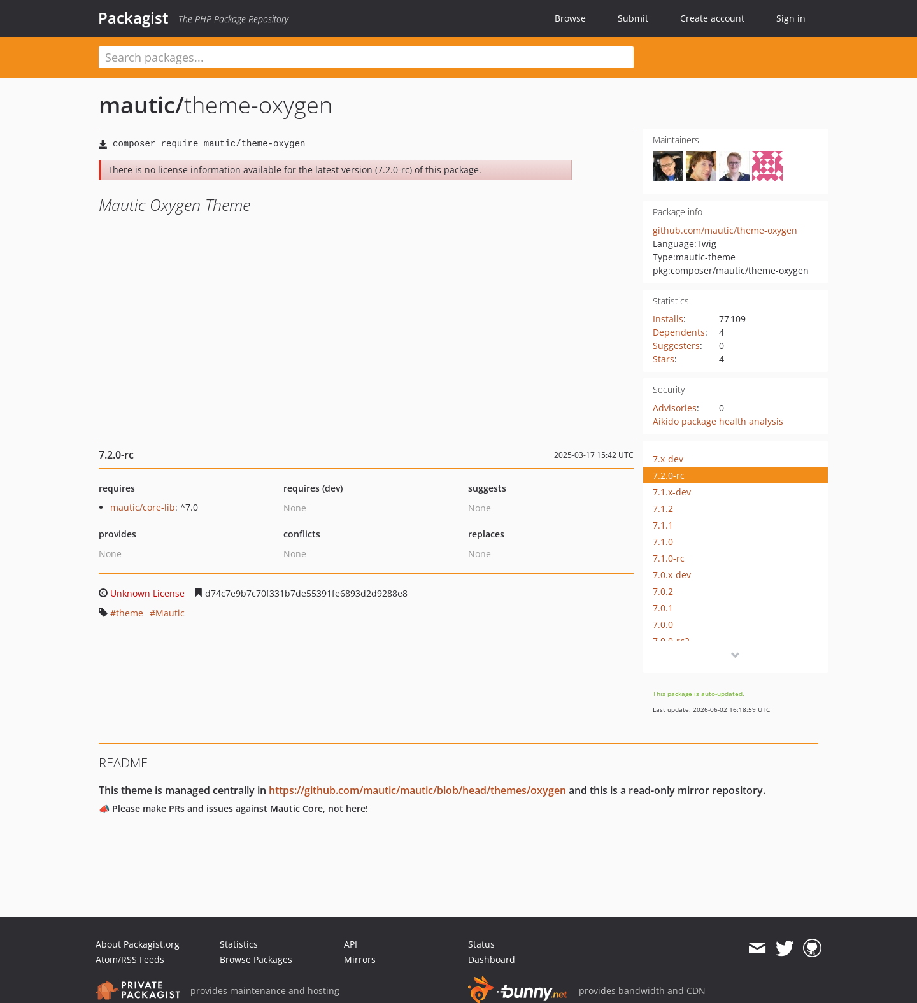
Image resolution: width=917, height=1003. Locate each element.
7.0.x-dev (672, 575)
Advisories (675, 408)
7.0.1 (663, 608)
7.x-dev (668, 459)
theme (129, 613)
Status (481, 944)
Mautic (170, 613)
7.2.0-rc (669, 475)
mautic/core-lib (142, 507)
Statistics (239, 944)
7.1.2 (663, 508)
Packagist (133, 18)
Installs (668, 319)
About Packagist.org (138, 944)
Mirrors (360, 959)
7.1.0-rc (669, 558)
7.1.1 (663, 525)
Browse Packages (256, 959)
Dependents (679, 332)
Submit (633, 18)
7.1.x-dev (672, 492)
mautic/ (141, 104)
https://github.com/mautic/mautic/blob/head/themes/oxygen (417, 790)
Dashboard (491, 959)
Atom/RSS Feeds (130, 959)
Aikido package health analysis (718, 421)
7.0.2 (663, 591)
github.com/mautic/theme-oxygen (725, 230)
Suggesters (676, 345)
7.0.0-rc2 (671, 641)
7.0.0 (663, 624)
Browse (570, 18)
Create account (712, 18)
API (350, 944)
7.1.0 (663, 542)
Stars (663, 359)
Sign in (791, 18)
